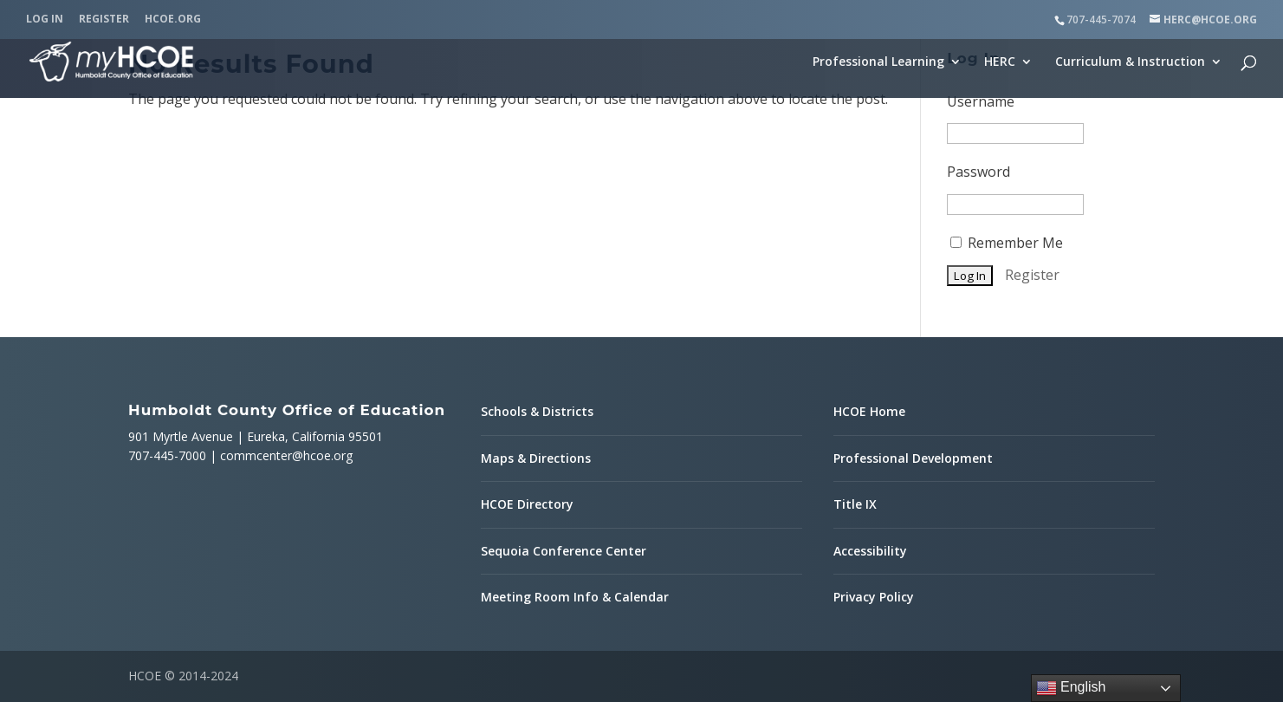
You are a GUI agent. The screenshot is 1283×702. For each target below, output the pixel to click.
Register (104, 20)
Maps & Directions (536, 458)
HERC (999, 62)
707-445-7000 (167, 455)
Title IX (855, 504)
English (1071, 688)
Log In (44, 20)
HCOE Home (869, 411)
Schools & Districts (537, 411)
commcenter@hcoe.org (286, 455)
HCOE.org (173, 20)
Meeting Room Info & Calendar (575, 596)
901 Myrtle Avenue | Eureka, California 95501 (255, 436)
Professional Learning (878, 62)
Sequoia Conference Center (563, 551)
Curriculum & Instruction (1130, 62)
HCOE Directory (527, 504)
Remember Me (1006, 242)
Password (978, 171)
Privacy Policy (873, 596)
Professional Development (913, 458)
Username (980, 101)
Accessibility (870, 551)
